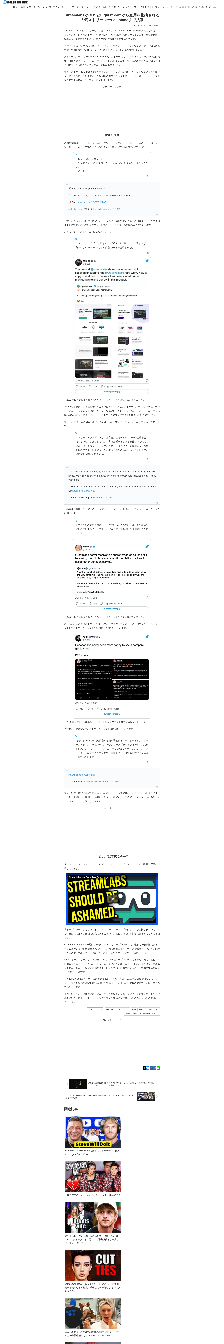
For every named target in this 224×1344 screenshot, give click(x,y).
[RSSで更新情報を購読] (52, 1320)
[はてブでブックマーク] (154, 1068)
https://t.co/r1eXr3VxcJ (83, 491)
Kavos (134, 1009)
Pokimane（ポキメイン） (149, 1009)
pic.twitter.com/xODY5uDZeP (91, 202)
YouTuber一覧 (41, 1304)
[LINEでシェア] (158, 1068)
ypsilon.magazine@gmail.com (45, 1300)
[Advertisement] (112, 109)
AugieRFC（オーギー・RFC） (117, 1009)
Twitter (40, 1290)
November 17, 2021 (103, 497)
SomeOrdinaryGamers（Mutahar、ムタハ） (142, 1013)
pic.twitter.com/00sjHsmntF (82, 775)
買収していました (118, 983)
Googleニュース (64, 1290)
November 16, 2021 (110, 209)
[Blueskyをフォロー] (54, 1314)
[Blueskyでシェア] (147, 1068)
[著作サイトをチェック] (46, 1314)
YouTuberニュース (95, 1009)
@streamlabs (105, 471)
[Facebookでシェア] (151, 1068)
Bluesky (50, 1290)
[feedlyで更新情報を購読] (58, 1314)
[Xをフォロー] (50, 1314)
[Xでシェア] (144, 1068)
